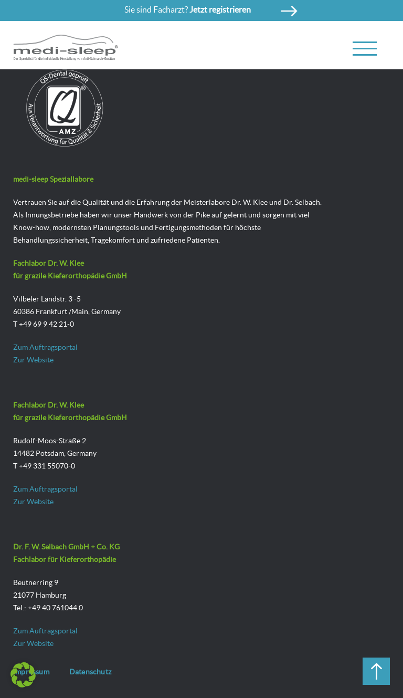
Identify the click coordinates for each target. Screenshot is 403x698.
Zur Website (33, 360)
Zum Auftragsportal (45, 347)
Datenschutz (90, 672)
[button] (23, 675)
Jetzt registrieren (220, 9)
